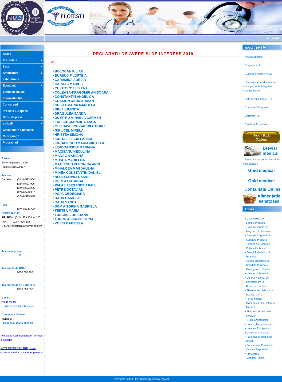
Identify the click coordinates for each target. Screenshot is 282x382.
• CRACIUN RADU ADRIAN (73, 101)
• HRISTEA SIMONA (68, 134)
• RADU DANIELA (66, 198)
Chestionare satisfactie (18, 130)
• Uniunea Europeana (257, 328)
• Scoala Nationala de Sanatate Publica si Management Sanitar (256, 265)
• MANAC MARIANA (68, 156)
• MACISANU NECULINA (71, 151)
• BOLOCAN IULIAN (68, 71)
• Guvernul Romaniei (257, 332)
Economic (9, 85)
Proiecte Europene (15, 111)
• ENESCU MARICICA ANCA (74, 122)
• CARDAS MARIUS (68, 84)
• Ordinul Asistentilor (256, 319)
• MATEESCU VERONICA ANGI (76, 164)
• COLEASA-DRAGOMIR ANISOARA (81, 92)
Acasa (7, 54)
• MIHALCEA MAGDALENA (73, 168)
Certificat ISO (252, 115)
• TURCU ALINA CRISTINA (73, 219)
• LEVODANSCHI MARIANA (74, 147)
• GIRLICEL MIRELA (68, 130)
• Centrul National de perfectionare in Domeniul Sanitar (256, 281)
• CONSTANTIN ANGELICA (73, 96)
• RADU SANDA (65, 202)
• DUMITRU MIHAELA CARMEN (77, 118)
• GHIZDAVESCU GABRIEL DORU (79, 126)
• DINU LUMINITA (66, 109)
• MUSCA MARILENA (69, 160)
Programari (10, 142)
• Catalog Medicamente (258, 324)
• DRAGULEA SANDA (69, 113)
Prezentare (10, 60)
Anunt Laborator (254, 56)
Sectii (6, 66)
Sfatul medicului (14, 92)
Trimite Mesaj (8, 301)
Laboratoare (11, 79)
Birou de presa (13, 117)
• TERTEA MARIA (66, 210)
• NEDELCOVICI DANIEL (71, 177)
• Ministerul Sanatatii (256, 273)
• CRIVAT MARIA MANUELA (74, 105)
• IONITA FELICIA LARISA (72, 139)
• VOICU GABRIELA (68, 223)
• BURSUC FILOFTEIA (70, 75)
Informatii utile (12, 98)
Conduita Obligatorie (256, 107)
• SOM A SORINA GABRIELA (75, 206)
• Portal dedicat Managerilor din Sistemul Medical (258, 303)
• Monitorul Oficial (255, 357)
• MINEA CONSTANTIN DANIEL (77, 172)
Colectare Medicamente (258, 73)
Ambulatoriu (11, 73)
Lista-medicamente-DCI (258, 99)
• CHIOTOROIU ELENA (70, 88)
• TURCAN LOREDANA (70, 215)
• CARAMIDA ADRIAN (69, 80)
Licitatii (8, 123)
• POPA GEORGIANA (69, 194)
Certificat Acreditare (256, 124)
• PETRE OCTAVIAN (68, 189)
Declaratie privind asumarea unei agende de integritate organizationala (260, 86)
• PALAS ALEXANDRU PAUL (75, 185)
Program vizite (253, 65)
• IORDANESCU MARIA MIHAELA (78, 143)
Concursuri (10, 104)
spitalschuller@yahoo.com (19, 306)
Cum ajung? (11, 136)
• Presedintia (252, 353)
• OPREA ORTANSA (68, 181)
